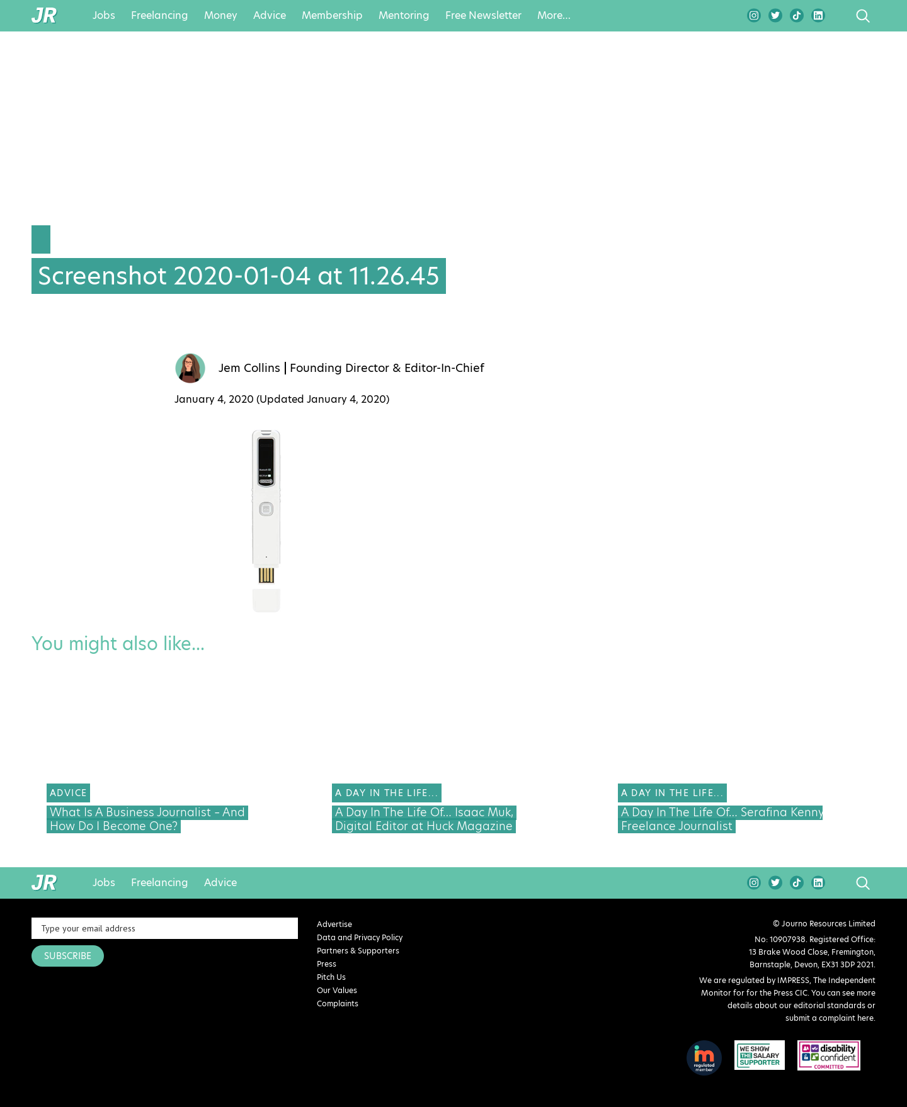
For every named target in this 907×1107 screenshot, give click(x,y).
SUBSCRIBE (67, 956)
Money (220, 15)
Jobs (104, 15)
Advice (269, 15)
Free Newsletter (483, 15)
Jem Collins (249, 368)
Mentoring (404, 15)
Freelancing (159, 15)
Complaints (337, 1003)
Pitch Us (331, 977)
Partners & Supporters (358, 950)
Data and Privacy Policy (359, 937)
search (839, 15)
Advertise (334, 924)
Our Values (337, 990)
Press (326, 963)
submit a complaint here (829, 1018)
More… (554, 15)
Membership (332, 15)
